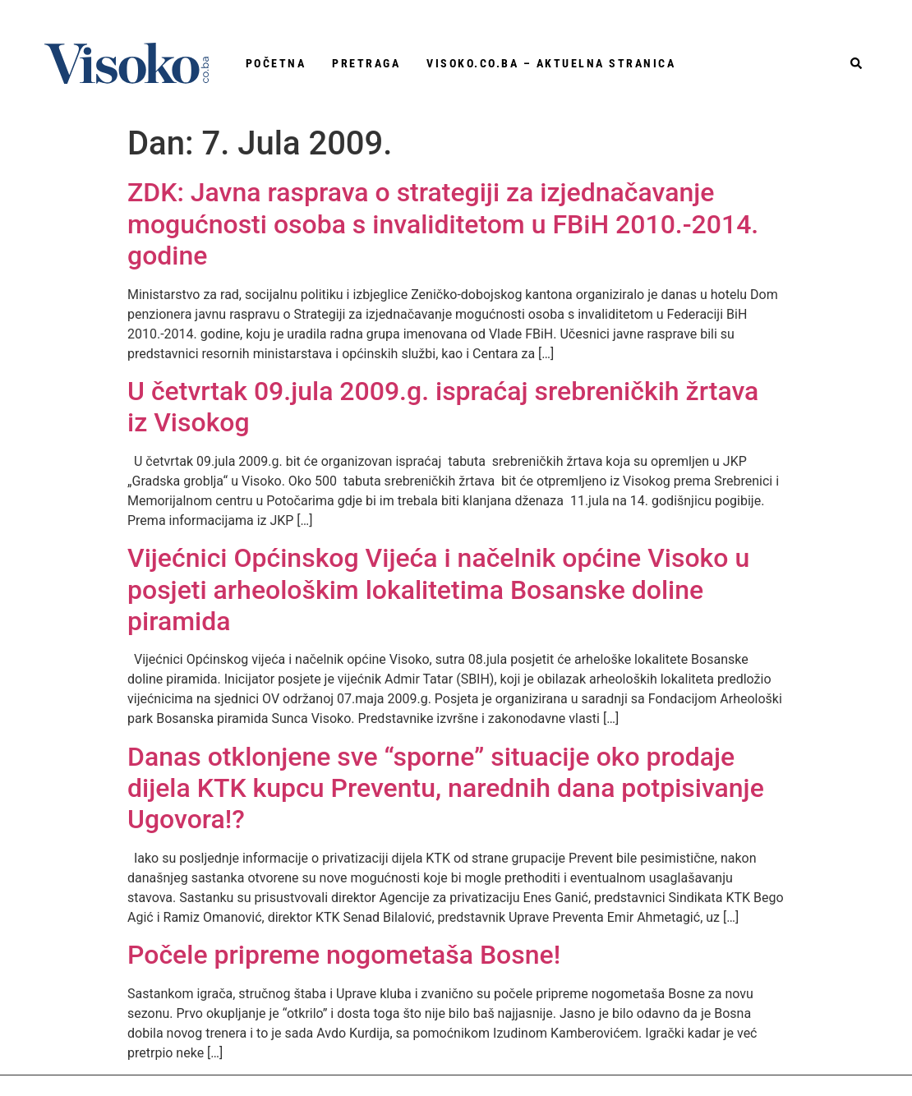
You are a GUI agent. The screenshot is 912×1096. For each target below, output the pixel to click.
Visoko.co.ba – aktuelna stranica (550, 63)
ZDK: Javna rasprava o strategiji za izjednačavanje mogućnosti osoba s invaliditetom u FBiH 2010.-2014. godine (442, 224)
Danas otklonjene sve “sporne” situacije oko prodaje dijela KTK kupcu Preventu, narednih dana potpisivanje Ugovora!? (445, 788)
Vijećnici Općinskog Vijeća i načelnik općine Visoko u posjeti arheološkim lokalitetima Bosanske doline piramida (438, 589)
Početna (276, 63)
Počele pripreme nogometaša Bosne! (343, 954)
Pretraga (366, 63)
